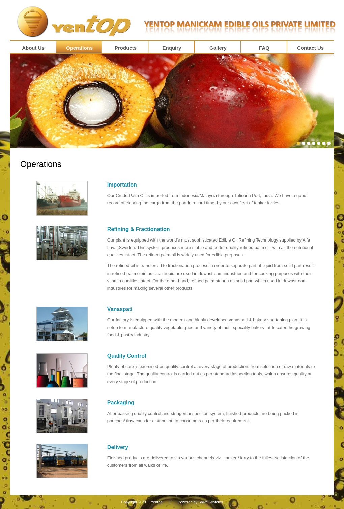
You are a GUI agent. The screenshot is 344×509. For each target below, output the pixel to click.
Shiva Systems (210, 502)
